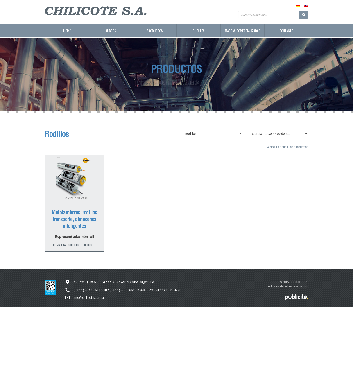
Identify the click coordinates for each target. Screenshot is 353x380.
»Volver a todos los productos (287, 147)
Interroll (87, 236)
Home (67, 30)
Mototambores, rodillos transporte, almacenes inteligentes (74, 219)
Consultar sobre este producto (74, 245)
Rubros (110, 30)
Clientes (198, 30)
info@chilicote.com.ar (89, 297)
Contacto (286, 30)
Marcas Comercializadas (242, 30)
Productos (155, 30)
